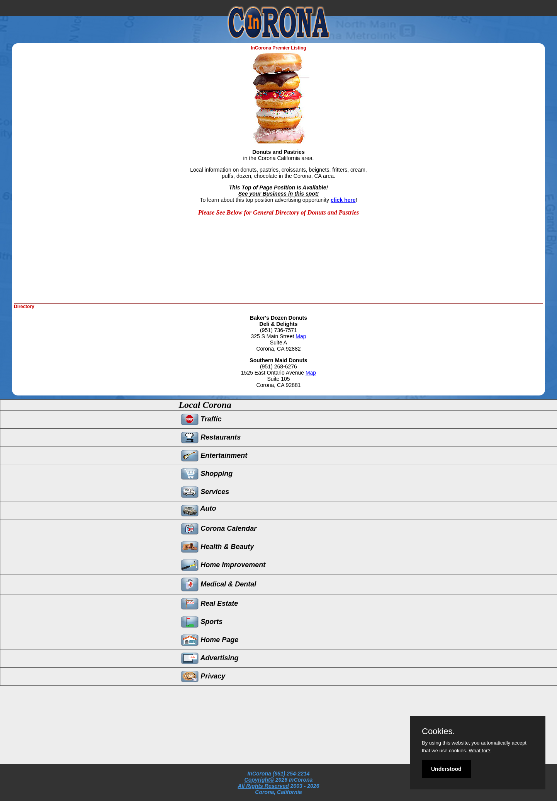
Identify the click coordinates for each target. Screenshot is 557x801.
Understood (446, 769)
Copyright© (259, 780)
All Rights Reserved (263, 786)
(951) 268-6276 (278, 366)
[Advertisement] (167, 278)
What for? (479, 750)
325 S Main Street (273, 336)
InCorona (259, 773)
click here (343, 200)
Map (300, 336)
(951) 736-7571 (278, 330)
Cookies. (438, 731)
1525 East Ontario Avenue (273, 373)
